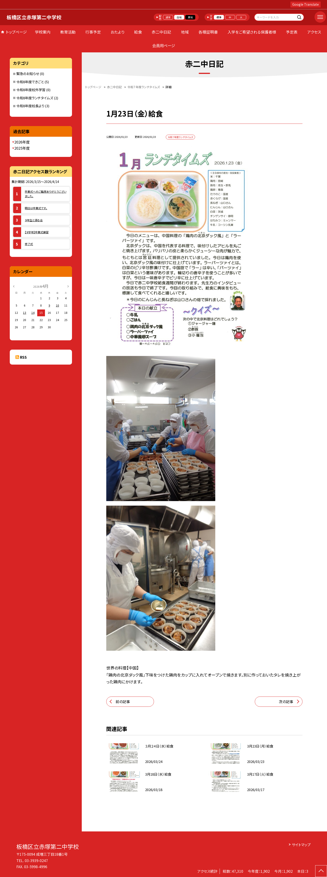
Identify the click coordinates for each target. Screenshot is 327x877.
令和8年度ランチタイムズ (34, 97)
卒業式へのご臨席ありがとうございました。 (45, 194)
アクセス (314, 32)
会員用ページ (163, 45)
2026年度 (22, 142)
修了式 (29, 244)
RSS (23, 357)
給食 (138, 32)
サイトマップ (301, 844)
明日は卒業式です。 (36, 208)
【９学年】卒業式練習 (37, 232)
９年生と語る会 (34, 220)
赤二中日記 (161, 32)
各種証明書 (208, 32)
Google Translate (305, 4)
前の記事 (123, 701)
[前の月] (13, 286)
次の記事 (286, 701)
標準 (218, 17)
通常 (168, 17)
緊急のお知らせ (27, 73)
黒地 (190, 17)
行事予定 (93, 32)
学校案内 (42, 32)
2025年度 (22, 148)
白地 (179, 17)
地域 (185, 32)
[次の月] (68, 286)
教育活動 (68, 32)
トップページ (16, 32)
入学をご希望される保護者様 (252, 32)
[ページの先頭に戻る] (321, 871)
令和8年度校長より (30, 105)
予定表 (291, 32)
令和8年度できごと (30, 81)
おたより (117, 32)
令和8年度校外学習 (30, 89)
